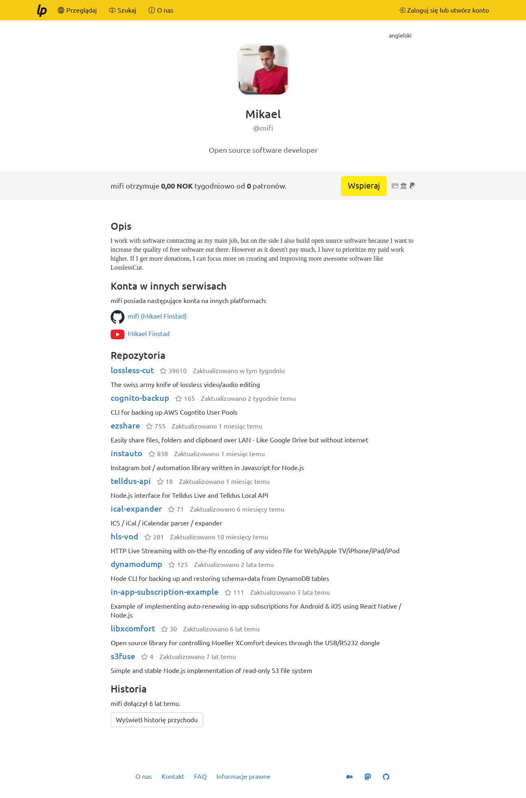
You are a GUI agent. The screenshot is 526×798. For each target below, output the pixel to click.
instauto (126, 453)
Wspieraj (364, 185)
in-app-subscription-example (164, 591)
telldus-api (131, 481)
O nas (143, 776)
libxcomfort (133, 628)
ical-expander (136, 508)
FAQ (200, 776)
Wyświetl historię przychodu (157, 719)
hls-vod (124, 536)
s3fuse (123, 656)
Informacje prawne (243, 776)
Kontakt (173, 776)
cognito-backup (140, 397)
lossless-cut (132, 370)
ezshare (125, 425)
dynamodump (136, 564)
